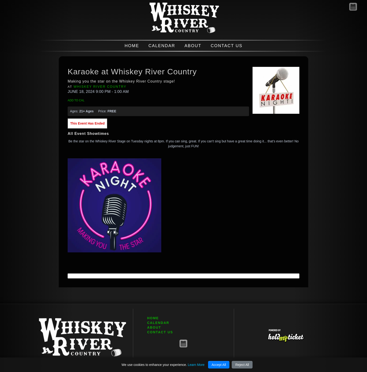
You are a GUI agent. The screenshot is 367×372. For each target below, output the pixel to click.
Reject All (242, 365)
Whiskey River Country (99, 86)
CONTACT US (226, 45)
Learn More (196, 365)
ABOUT (192, 45)
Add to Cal (76, 100)
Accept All (219, 365)
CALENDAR (161, 45)
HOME (132, 45)
